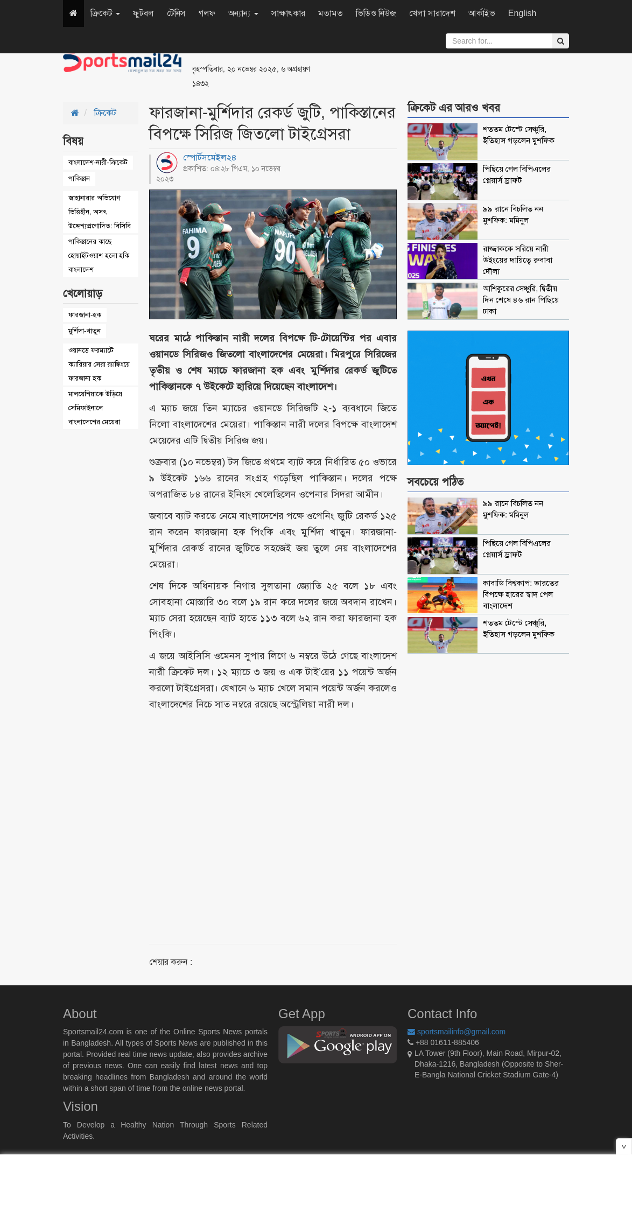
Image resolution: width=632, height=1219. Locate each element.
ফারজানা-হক (84, 315)
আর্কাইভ (481, 13)
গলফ (207, 13)
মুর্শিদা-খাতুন (84, 331)
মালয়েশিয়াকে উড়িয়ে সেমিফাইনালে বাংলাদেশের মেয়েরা (95, 408)
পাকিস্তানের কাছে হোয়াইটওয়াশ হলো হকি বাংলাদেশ (98, 255)
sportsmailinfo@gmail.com (456, 1031)
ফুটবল (143, 13)
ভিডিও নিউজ (376, 13)
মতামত (330, 13)
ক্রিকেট (105, 13)
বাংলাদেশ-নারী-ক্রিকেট (98, 162)
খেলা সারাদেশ (432, 13)
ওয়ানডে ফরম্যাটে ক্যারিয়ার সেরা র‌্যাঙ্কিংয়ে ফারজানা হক (99, 364)
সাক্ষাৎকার (288, 13)
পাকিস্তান (79, 178)
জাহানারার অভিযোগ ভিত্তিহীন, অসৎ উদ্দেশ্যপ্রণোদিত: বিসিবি (99, 212)
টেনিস (176, 13)
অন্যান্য (243, 13)
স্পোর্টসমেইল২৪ (210, 157)
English (522, 13)
